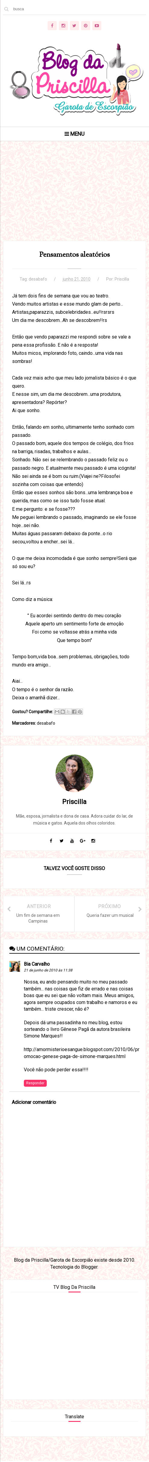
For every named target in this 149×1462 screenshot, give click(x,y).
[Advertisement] (74, 198)
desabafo (38, 279)
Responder (35, 1084)
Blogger (89, 1267)
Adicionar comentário (34, 1103)
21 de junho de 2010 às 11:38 (48, 971)
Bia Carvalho (37, 965)
